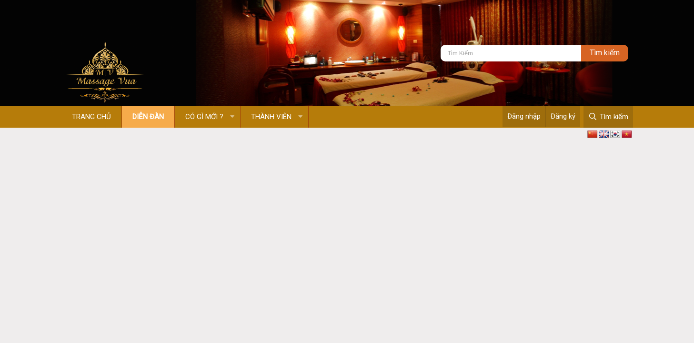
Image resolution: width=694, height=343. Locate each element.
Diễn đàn (148, 116)
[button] (232, 117)
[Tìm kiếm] (511, 53)
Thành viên (271, 116)
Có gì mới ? (204, 116)
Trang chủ (91, 116)
